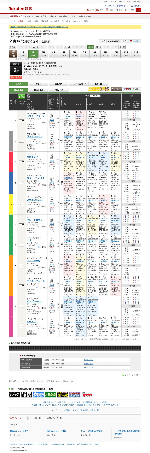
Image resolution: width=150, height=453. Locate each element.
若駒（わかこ (68, 302)
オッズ (28, 21)
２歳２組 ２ (68, 116)
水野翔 (52, 203)
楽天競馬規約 (42, 444)
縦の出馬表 (38, 90)
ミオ (29, 240)
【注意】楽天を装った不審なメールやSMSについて (97, 405)
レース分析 (55, 21)
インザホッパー (35, 301)
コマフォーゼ (33, 260)
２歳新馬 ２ (91, 302)
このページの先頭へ (133, 375)
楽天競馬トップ (16, 16)
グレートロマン (35, 220)
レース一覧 (88, 360)
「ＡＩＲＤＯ (91, 261)
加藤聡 (52, 182)
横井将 (52, 244)
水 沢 (36, 47)
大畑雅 (52, 140)
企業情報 (13, 444)
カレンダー (77, 21)
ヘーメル (31, 321)
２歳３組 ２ (103, 137)
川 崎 (67, 47)
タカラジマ (32, 157)
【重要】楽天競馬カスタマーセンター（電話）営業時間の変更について (39, 27)
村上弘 (52, 264)
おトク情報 (63, 16)
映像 (86, 21)
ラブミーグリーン (36, 116)
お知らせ (52, 16)
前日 (103, 41)
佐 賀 (122, 47)
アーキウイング (35, 199)
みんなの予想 (41, 16)
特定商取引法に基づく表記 (88, 444)
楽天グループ (109, 2)
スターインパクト (36, 178)
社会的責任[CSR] (58, 444)
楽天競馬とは (136, 6)
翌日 (124, 41)
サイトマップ (109, 6)
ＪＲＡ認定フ (115, 261)
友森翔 (52, 325)
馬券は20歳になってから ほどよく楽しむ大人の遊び (53, 405)
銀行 (128, 2)
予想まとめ (58, 90)
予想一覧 (98, 84)
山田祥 (52, 285)
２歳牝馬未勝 (80, 261)
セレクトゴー (103, 281)
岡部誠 (52, 120)
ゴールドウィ (91, 281)
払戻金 (36, 21)
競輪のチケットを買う (19, 431)
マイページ (29, 16)
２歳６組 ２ (68, 261)
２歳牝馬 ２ (80, 116)
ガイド (73, 16)
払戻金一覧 (94, 410)
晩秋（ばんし (115, 241)
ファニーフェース (36, 281)
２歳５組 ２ (68, 177)
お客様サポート (123, 6)
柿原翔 (52, 224)
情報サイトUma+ (85, 16)
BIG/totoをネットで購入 (57, 431)
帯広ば (12, 47)
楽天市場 (136, 2)
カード (121, 2)
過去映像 (96, 277)
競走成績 (44, 21)
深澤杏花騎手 (68, 137)
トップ (12, 21)
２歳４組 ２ (103, 157)
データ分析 (66, 21)
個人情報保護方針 (27, 444)
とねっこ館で (115, 220)
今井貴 (52, 160)
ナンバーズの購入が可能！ (91, 431)
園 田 (98, 47)
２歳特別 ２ (91, 137)
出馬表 (20, 21)
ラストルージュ (35, 136)
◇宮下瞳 (52, 305)
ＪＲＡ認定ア (103, 261)
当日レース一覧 (13, 53)
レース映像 (102, 402)
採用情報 (70, 444)
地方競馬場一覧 (89, 402)
